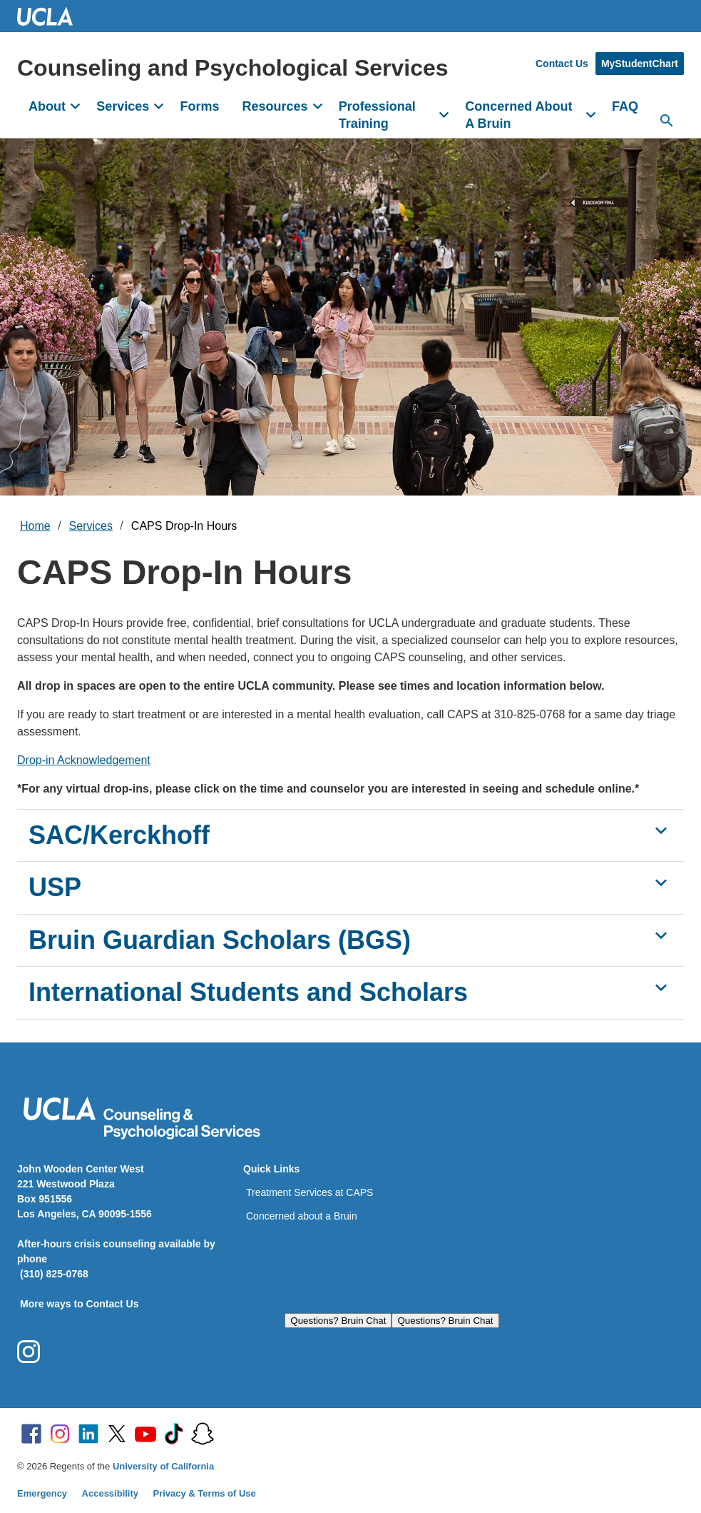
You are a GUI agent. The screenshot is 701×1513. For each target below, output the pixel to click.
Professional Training (377, 115)
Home (35, 526)
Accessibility (110, 1493)
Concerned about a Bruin (301, 1216)
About (47, 106)
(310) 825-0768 (54, 1274)
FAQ (625, 106)
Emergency (42, 1493)
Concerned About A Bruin (518, 115)
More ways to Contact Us (79, 1304)
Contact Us (562, 63)
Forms (199, 106)
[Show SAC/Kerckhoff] (661, 830)
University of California (163, 1466)
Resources (274, 106)
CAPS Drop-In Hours (184, 526)
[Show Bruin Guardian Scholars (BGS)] (661, 935)
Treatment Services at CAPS (309, 1192)
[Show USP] (661, 882)
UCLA (51, 16)
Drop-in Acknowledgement (83, 760)
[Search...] (667, 121)
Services (122, 106)
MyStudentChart (639, 63)
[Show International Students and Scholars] (661, 987)
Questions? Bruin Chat (338, 1320)
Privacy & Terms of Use (204, 1493)
